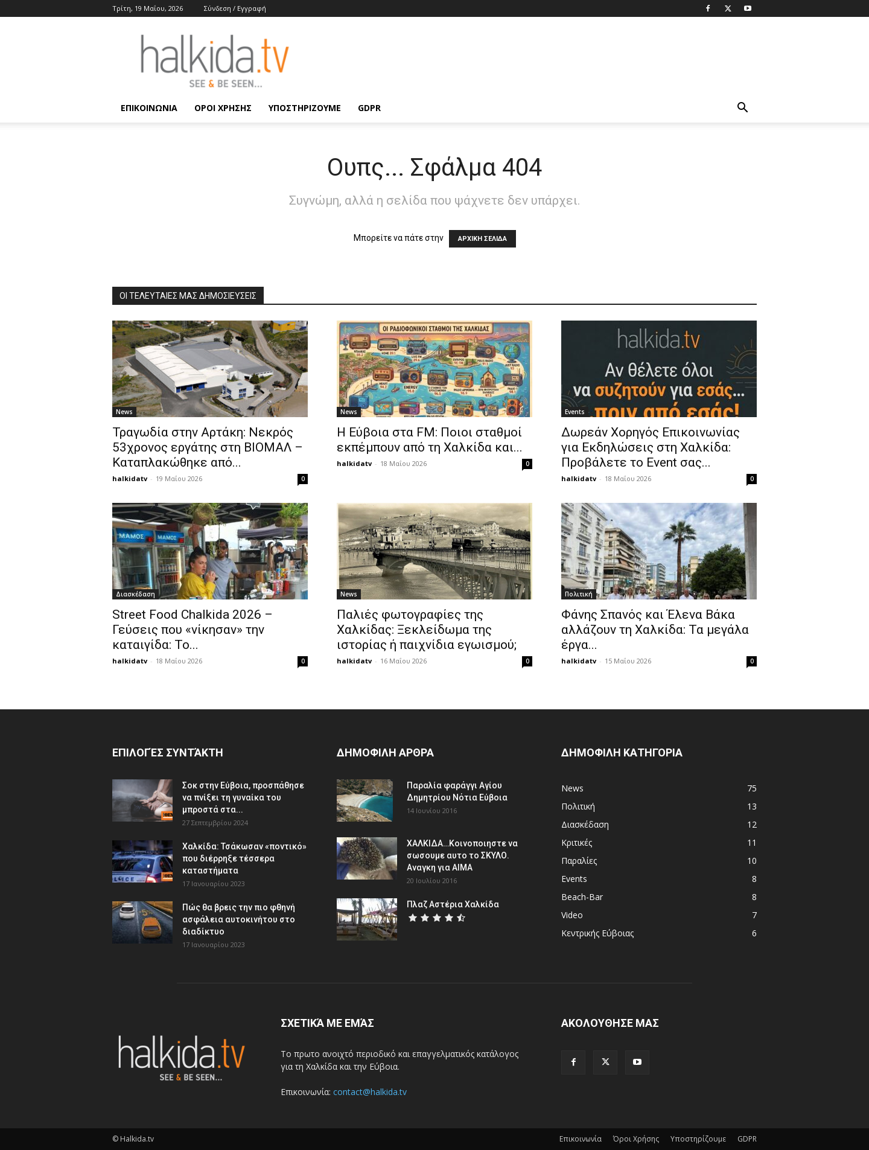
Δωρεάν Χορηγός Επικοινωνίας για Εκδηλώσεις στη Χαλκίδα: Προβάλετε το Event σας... (650, 447)
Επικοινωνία (149, 107)
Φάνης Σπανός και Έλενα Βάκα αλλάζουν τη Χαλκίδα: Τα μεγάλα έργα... (655, 629)
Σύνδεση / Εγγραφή (235, 8)
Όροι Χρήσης (223, 107)
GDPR (369, 107)
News (124, 411)
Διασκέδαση (135, 594)
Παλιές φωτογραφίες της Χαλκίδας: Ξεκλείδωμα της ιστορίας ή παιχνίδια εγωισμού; (427, 629)
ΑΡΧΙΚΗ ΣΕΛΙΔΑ (482, 239)
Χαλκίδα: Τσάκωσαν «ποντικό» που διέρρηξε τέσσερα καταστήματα (244, 858)
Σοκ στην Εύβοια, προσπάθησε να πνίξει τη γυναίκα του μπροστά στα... (243, 797)
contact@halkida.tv (370, 1091)
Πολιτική (579, 594)
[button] (742, 109)
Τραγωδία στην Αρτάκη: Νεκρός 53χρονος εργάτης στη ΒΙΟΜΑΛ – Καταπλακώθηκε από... (207, 447)
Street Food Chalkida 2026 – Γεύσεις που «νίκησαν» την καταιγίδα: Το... (192, 629)
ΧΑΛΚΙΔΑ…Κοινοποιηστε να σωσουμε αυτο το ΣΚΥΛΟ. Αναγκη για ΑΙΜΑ (462, 855)
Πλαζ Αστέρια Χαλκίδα (453, 904)
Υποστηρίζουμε (305, 107)
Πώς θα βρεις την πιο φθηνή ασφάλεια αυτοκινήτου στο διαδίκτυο (238, 919)
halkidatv (129, 478)
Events (575, 411)
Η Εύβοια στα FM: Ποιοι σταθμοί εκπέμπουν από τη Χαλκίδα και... (430, 440)
